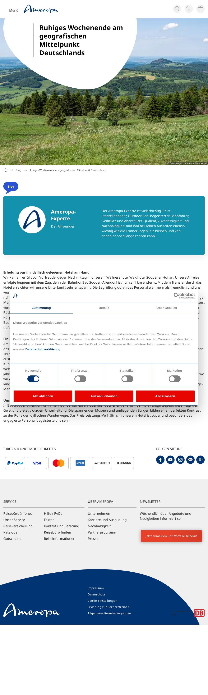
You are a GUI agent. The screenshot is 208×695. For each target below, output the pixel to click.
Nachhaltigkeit (99, 526)
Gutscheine (12, 538)
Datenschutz (96, 594)
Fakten (49, 519)
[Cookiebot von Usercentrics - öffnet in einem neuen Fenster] (176, 296)
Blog (18, 170)
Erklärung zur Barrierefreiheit (108, 607)
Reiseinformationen (59, 538)
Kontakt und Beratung (61, 526)
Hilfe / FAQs (53, 513)
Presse (93, 538)
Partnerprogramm (102, 532)
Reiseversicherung (18, 526)
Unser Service (14, 519)
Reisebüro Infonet (17, 513)
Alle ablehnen (43, 396)
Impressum (96, 588)
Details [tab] (104, 308)
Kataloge (10, 532)
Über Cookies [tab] (167, 308)
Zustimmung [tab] (41, 308)
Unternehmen (99, 513)
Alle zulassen (165, 396)
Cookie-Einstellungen (102, 601)
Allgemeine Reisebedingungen (109, 613)
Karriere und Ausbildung (107, 519)
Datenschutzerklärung (42, 349)
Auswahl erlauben (104, 396)
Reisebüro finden (57, 532)
